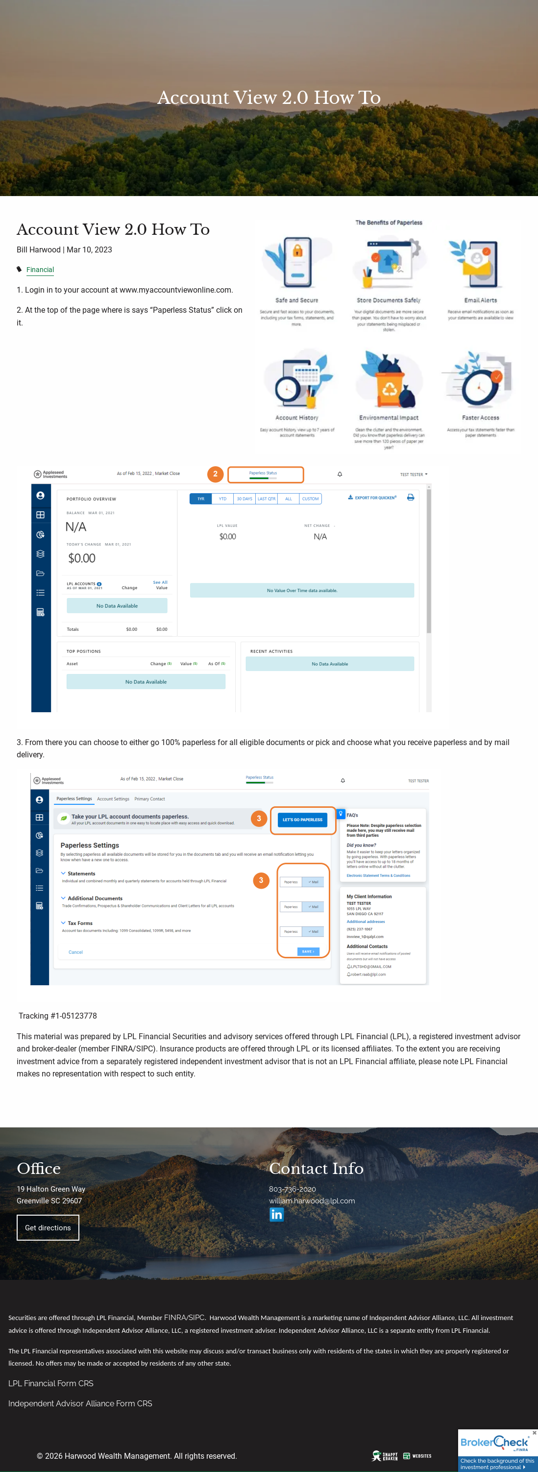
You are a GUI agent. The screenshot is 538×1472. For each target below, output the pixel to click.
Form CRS (75, 1383)
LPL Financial (32, 1383)
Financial (40, 270)
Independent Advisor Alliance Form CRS (80, 1403)
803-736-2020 (292, 1189)
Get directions (48, 1227)
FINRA (175, 1317)
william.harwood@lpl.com (312, 1201)
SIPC (196, 1317)
